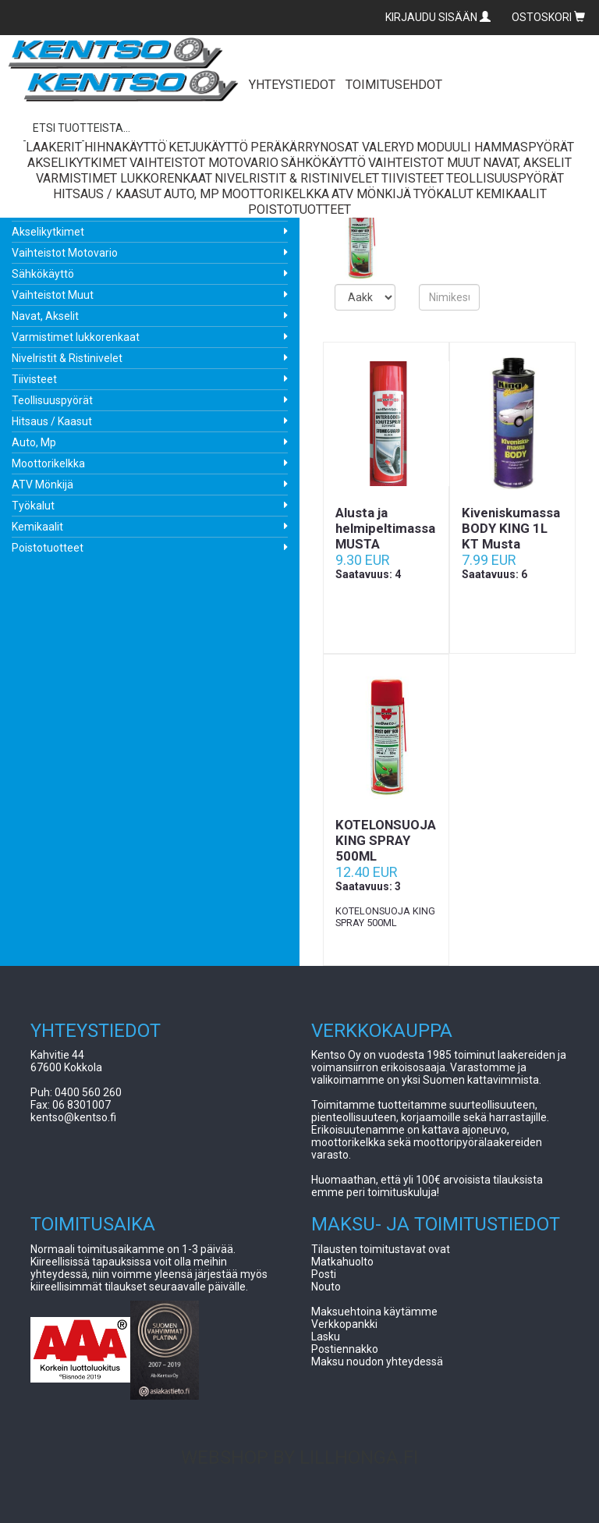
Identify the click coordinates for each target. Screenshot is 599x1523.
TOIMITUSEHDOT (394, 84)
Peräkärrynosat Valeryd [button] (332, 147)
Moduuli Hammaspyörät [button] (495, 147)
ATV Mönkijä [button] (371, 193)
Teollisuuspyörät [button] (505, 178)
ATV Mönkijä (42, 484)
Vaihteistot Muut (53, 295)
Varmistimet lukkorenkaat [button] (124, 178)
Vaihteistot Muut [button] (424, 162)
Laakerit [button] (54, 147)
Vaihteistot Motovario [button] (203, 162)
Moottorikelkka (48, 463)
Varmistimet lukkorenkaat (76, 337)
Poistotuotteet (47, 547)
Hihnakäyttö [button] (125, 147)
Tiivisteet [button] (412, 178)
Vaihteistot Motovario (65, 253)
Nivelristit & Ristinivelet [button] (296, 178)
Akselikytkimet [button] (77, 162)
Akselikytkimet (48, 231)
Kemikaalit (37, 526)
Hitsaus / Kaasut (52, 421)
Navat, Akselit (45, 316)
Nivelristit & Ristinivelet (67, 358)
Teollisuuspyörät (52, 400)
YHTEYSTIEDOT (292, 84)
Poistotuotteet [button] (299, 209)
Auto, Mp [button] (191, 193)
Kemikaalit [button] (511, 193)
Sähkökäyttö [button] (323, 162)
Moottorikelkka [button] (275, 193)
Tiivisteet (34, 379)
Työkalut (33, 505)
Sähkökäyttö (43, 274)
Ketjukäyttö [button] (208, 147)
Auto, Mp (34, 442)
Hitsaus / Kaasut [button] (107, 193)
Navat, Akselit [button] (527, 162)
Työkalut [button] (443, 193)
